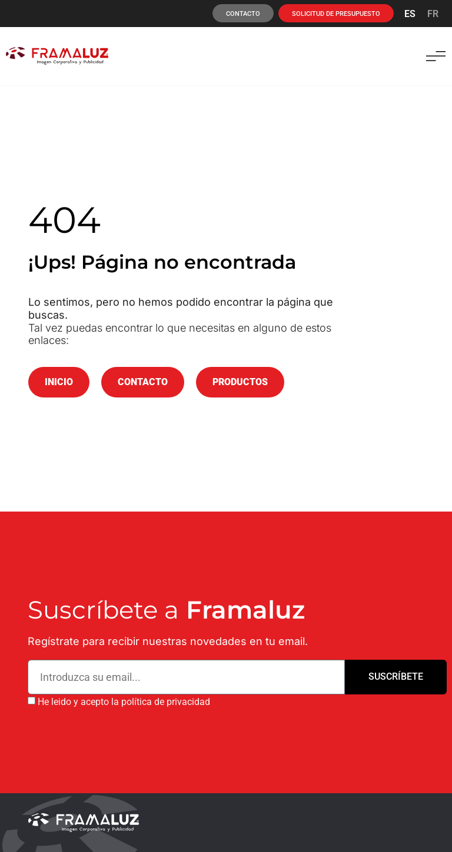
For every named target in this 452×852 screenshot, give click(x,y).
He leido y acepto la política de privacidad (124, 701)
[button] (436, 56)
